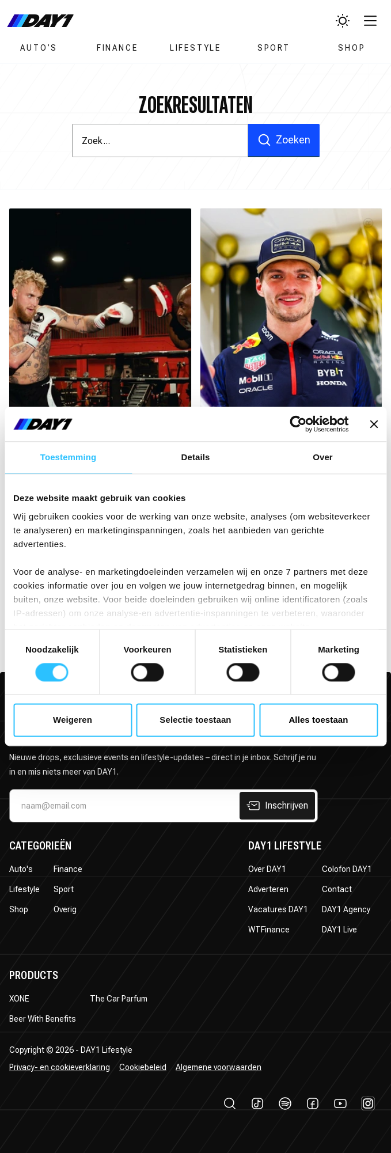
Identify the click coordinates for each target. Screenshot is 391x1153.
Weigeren (72, 720)
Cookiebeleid (142, 1067)
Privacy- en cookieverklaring (59, 1067)
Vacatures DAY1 (278, 909)
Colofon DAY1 (347, 869)
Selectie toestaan (195, 720)
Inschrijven (277, 806)
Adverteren (268, 889)
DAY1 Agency (346, 909)
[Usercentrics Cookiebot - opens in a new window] (298, 424)
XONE (19, 998)
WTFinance (269, 929)
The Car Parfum (118, 998)
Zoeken (283, 140)
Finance (117, 47)
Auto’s (39, 47)
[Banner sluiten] (374, 424)
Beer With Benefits (42, 1018)
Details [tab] (195, 457)
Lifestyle (195, 47)
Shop (351, 47)
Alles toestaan (318, 720)
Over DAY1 (267, 869)
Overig (65, 909)
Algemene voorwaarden (218, 1067)
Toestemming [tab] (68, 457)
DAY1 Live (339, 929)
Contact (337, 889)
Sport (273, 47)
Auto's (21, 869)
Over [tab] (323, 457)
